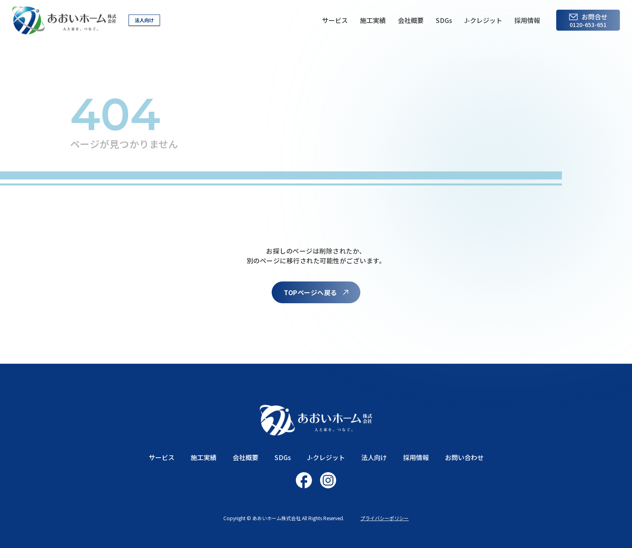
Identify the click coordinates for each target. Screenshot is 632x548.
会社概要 (411, 20)
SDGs (444, 20)
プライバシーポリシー (384, 518)
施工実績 (373, 20)
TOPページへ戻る (310, 292)
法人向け (144, 20)
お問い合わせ (464, 457)
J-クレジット (483, 20)
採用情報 (527, 20)
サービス (335, 20)
